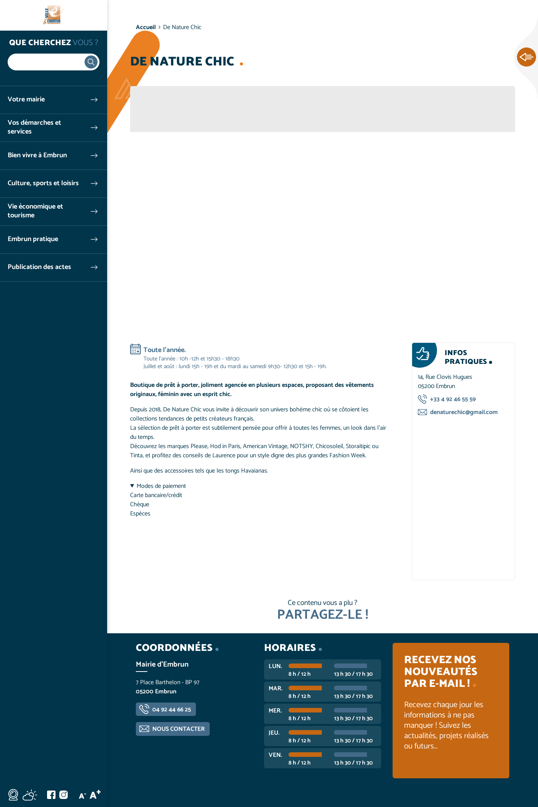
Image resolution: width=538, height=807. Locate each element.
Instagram (63, 795)
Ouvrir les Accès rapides (526, 57)
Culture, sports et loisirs (43, 183)
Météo (30, 794)
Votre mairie (26, 99)
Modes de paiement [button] (161, 486)
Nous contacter (178, 729)
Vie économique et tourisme (35, 211)
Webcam (13, 794)
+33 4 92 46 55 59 (453, 399)
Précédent (147, 208)
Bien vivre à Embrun (37, 155)
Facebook (51, 795)
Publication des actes (39, 267)
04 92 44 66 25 (171, 709)
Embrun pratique (33, 239)
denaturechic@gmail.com (464, 412)
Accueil (146, 27)
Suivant (497, 208)
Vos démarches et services (34, 127)
